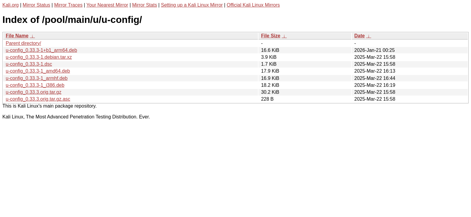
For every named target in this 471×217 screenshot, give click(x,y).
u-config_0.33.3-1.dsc (29, 64)
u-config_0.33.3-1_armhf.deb (36, 78)
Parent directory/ (23, 43)
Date (359, 35)
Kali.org (10, 5)
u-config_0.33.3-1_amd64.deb (38, 71)
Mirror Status (36, 5)
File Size (270, 35)
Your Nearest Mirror (107, 5)
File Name (17, 35)
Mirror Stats (144, 5)
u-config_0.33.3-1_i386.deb (35, 85)
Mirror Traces (68, 5)
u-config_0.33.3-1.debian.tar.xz (39, 57)
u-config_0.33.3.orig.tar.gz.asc (38, 99)
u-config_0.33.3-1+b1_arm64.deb (41, 50)
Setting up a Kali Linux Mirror (192, 5)
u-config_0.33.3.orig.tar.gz (33, 92)
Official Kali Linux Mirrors (253, 5)
